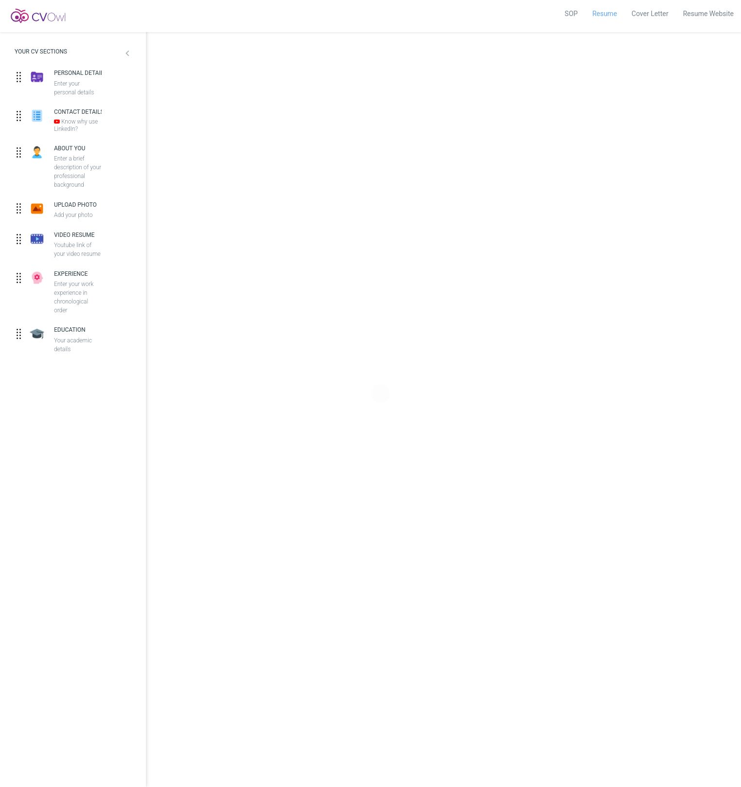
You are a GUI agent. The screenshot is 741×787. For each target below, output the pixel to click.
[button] (127, 54)
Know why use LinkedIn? (76, 125)
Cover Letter (650, 14)
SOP (571, 14)
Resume (604, 14)
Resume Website (708, 14)
